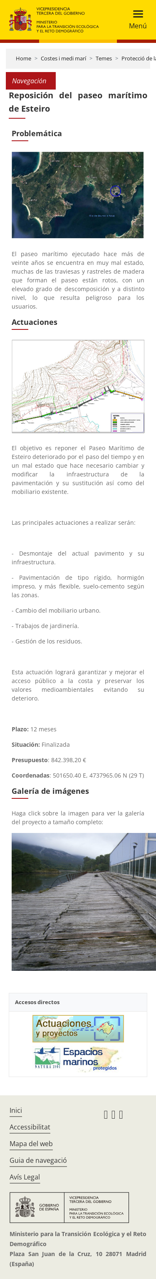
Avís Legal (25, 1177)
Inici (16, 1110)
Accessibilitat (30, 1127)
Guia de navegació (38, 1160)
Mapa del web (31, 1143)
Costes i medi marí (63, 58)
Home (23, 58)
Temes (104, 58)
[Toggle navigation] (135, 20)
